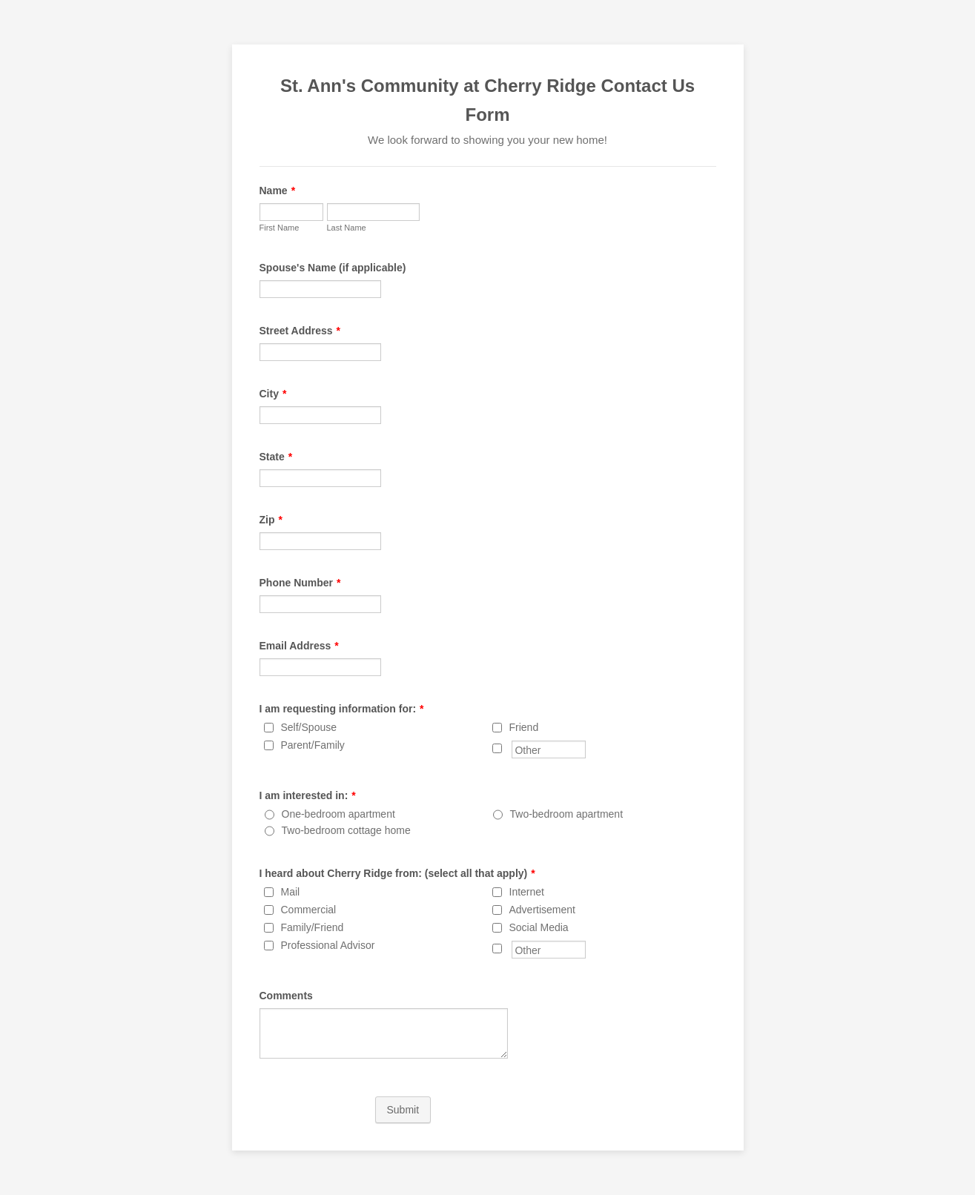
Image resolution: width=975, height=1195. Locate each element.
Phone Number (300, 583)
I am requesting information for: (342, 709)
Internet (526, 892)
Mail (290, 892)
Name (278, 190)
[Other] (497, 748)
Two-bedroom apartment (567, 814)
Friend (524, 727)
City (273, 394)
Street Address (300, 331)
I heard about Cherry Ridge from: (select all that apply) (397, 873)
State (276, 457)
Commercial (309, 910)
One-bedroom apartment (338, 814)
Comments (286, 996)
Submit (403, 1110)
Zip (271, 520)
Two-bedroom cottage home (346, 830)
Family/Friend (312, 927)
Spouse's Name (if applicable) (333, 268)
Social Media (539, 927)
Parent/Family (313, 745)
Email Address (299, 646)
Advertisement (542, 910)
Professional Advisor (328, 945)
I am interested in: (308, 795)
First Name (280, 227)
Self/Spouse (309, 727)
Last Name (346, 227)
